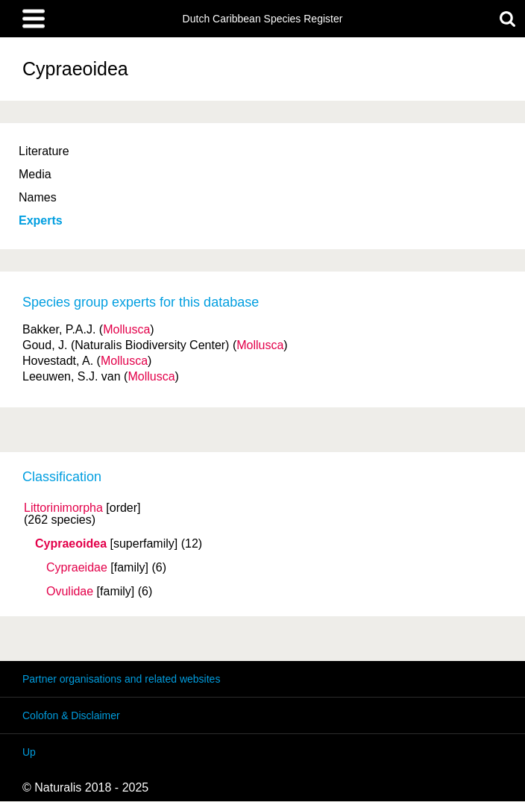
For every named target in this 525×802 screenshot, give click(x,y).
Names (38, 197)
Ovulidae (69, 592)
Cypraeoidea (71, 544)
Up (29, 752)
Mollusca (126, 329)
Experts (41, 220)
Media (35, 174)
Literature (44, 151)
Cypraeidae (76, 568)
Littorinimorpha (63, 508)
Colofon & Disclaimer (71, 715)
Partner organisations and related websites (121, 679)
